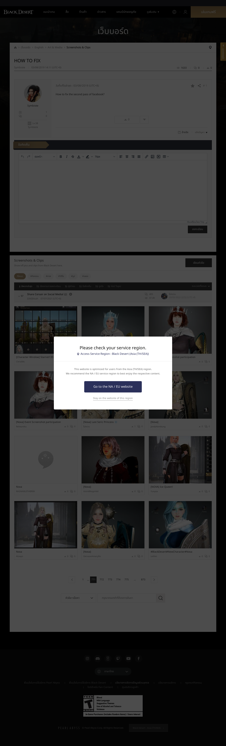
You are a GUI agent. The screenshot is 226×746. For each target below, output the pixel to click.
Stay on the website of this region (113, 398)
